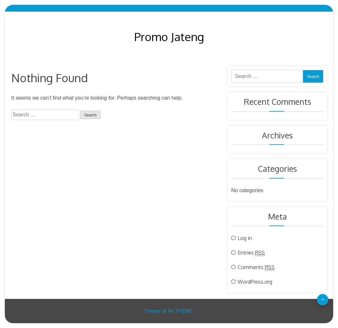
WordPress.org (255, 282)
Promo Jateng (169, 36)
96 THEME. (181, 311)
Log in (245, 238)
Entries (251, 252)
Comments (256, 267)
